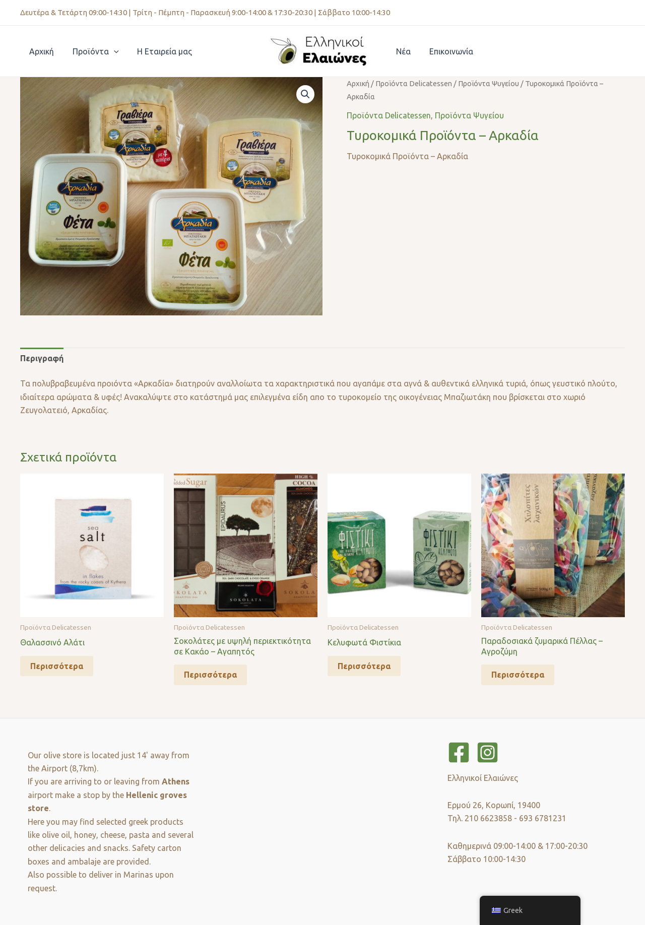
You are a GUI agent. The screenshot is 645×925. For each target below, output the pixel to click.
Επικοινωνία (448, 51)
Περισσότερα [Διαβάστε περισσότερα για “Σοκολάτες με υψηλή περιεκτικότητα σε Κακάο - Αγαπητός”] (210, 674)
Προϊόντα (92, 51)
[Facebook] (458, 752)
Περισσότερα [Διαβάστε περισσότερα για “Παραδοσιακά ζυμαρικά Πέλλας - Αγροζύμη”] (517, 674)
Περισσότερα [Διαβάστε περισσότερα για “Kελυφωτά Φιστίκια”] (364, 666)
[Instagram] (487, 752)
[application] (110, 51)
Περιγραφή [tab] (41, 358)
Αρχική (40, 51)
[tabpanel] (322, 397)
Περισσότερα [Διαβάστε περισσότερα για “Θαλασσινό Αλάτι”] (56, 666)
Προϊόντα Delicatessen (413, 83)
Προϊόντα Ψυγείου (488, 83)
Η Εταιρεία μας (159, 51)
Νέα (402, 51)
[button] (305, 94)
